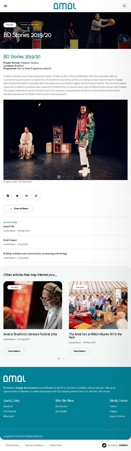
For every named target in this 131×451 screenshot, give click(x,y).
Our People (61, 411)
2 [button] (63, 177)
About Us (8, 406)
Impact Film (8, 226)
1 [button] (58, 177)
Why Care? (8, 416)
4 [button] (72, 177)
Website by (115, 445)
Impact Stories (117, 416)
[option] (65, 140)
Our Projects (9, 411)
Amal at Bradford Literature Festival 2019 (30, 334)
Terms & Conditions (34, 445)
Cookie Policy (55, 445)
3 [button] (67, 177)
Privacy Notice (12, 445)
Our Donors (61, 406)
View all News (19, 208)
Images (113, 411)
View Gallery (14, 351)
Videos (113, 406)
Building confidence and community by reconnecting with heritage (35, 253)
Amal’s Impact (10, 239)
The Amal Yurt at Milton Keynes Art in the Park (95, 335)
